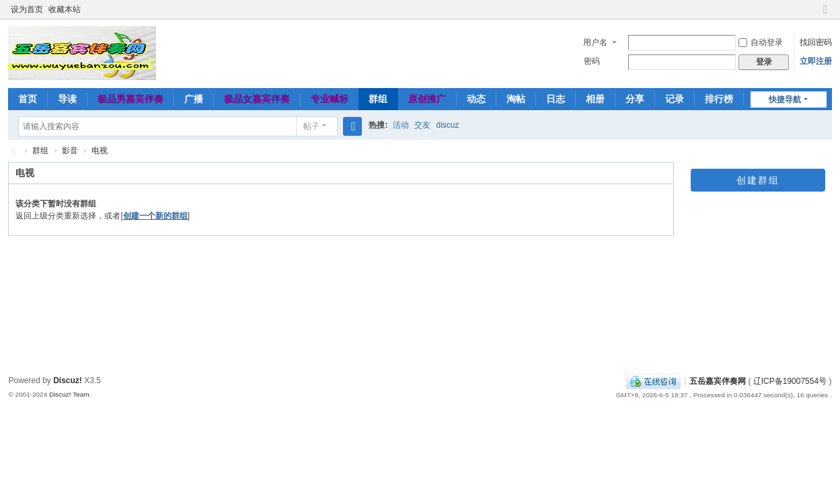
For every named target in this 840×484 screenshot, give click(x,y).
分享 (634, 98)
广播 (193, 98)
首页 (27, 98)
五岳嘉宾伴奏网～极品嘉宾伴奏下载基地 (13, 151)
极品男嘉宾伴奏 (130, 98)
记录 (674, 98)
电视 (99, 150)
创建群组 (757, 180)
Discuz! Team (69, 394)
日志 (555, 98)
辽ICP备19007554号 (790, 381)
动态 (476, 98)
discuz (447, 125)
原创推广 (427, 98)
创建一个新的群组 (155, 215)
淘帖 (515, 98)
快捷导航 (785, 99)
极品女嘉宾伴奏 (257, 98)
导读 (67, 98)
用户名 (595, 42)
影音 (70, 150)
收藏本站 (64, 9)
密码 (592, 61)
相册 (595, 98)
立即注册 (816, 61)
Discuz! (67, 380)
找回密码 (816, 42)
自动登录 (760, 42)
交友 (422, 125)
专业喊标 (329, 98)
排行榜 (719, 98)
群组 (378, 98)
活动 (401, 125)
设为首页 (27, 9)
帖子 (311, 126)
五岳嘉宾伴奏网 (717, 381)
